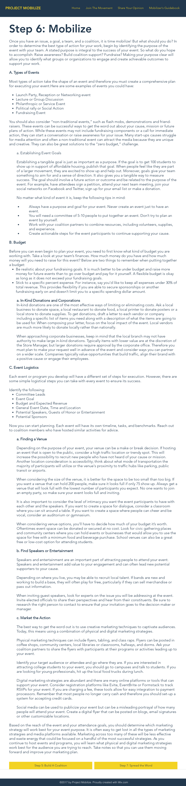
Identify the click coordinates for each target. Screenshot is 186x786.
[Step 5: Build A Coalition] (50, 765)
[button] (165, 8)
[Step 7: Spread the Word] (135, 765)
